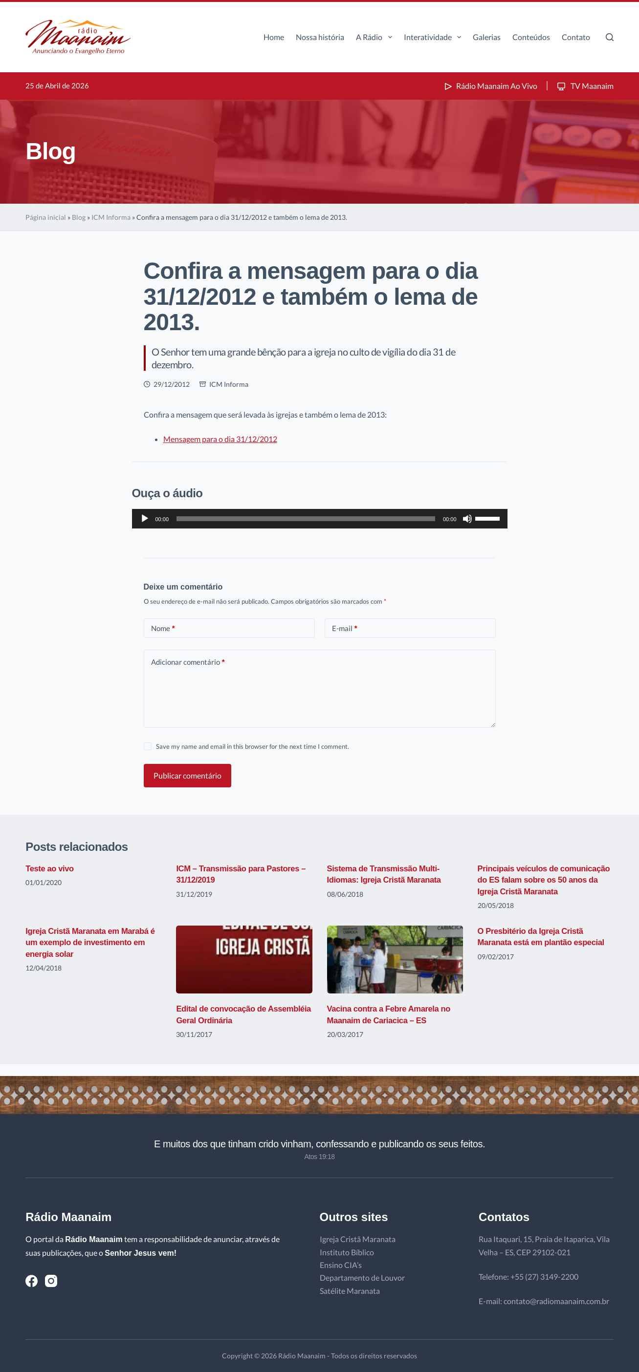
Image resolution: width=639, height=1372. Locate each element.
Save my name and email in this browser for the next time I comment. (252, 746)
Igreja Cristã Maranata (358, 1239)
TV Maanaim (584, 85)
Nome (163, 628)
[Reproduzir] (145, 519)
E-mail (344, 628)
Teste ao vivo (51, 868)
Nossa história (320, 37)
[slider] (305, 518)
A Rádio (376, 37)
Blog (79, 217)
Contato (576, 37)
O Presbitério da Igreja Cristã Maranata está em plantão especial (535, 953)
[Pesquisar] (610, 37)
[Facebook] (31, 1281)
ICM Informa (111, 217)
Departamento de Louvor (362, 1277)
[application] (319, 518)
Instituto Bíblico (347, 1252)
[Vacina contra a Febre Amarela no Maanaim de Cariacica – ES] (395, 971)
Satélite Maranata (350, 1290)
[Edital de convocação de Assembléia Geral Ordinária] (244, 971)
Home (274, 37)
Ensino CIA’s (341, 1264)
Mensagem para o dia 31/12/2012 (220, 438)
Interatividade (434, 37)
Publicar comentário (187, 775)
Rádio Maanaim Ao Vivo (489, 85)
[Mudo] (467, 519)
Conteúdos (531, 37)
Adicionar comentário (188, 662)
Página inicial (45, 217)
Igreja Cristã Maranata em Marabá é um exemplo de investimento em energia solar (92, 953)
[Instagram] (51, 1281)
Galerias (487, 37)
